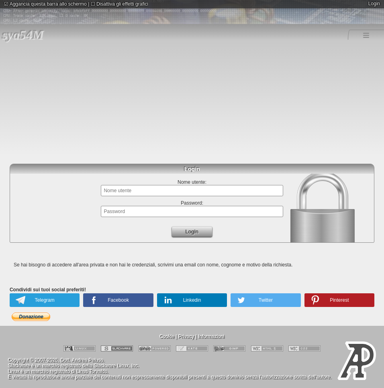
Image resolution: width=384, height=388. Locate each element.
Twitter (266, 300)
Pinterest (339, 300)
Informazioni (211, 336)
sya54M (22, 34)
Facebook (118, 300)
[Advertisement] (192, 102)
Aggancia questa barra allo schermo (45, 4)
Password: (192, 208)
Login (374, 3)
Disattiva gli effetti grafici (120, 4)
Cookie (166, 336)
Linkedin (192, 300)
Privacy (186, 336)
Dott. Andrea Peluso (82, 360)
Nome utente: (192, 187)
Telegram (44, 300)
